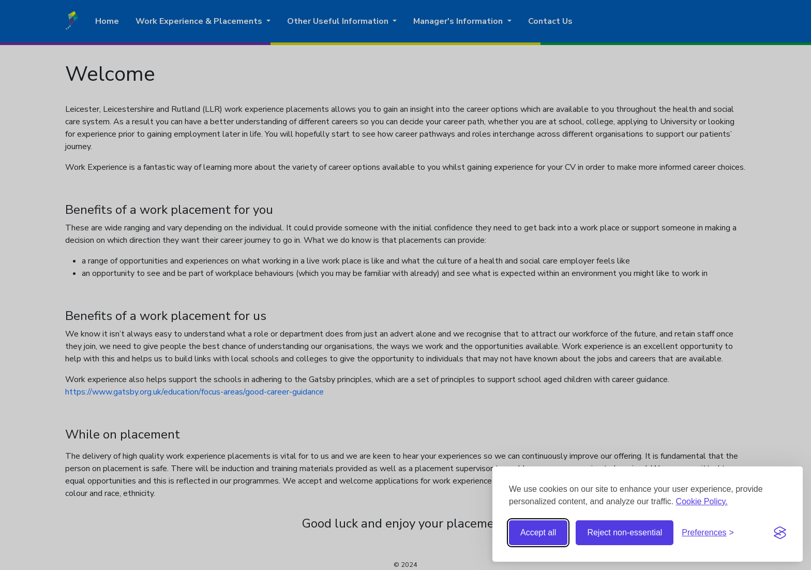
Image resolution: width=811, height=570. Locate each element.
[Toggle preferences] (708, 533)
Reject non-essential (624, 532)
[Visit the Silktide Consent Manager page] (780, 533)
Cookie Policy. (702, 501)
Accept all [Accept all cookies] (538, 532)
